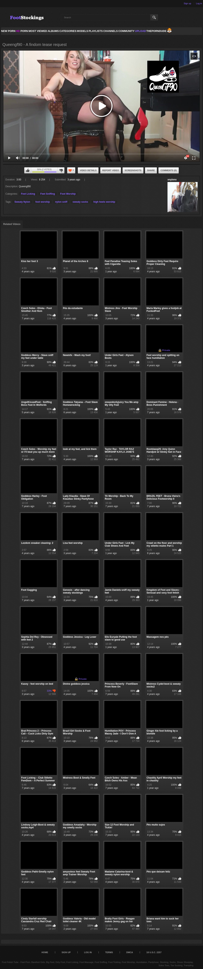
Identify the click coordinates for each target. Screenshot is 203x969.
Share (151, 170)
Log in (199, 3)
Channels (110, 31)
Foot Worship (68, 193)
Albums (53, 31)
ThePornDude (156, 31)
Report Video (110, 170)
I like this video (27, 170)
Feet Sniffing (47, 193)
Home (45, 952)
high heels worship (104, 201)
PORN (22, 31)
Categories (67, 31)
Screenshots (133, 170)
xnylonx (172, 179)
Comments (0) (168, 170)
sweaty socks (80, 201)
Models (82, 31)
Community (126, 31)
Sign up (187, 3)
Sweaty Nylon (22, 201)
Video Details (88, 170)
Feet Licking (28, 193)
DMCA (129, 952)
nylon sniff (61, 201)
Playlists (96, 31)
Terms (109, 952)
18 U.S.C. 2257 (153, 952)
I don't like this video (61, 170)
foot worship (42, 201)
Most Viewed (37, 31)
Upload (140, 31)
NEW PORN (8, 31)
